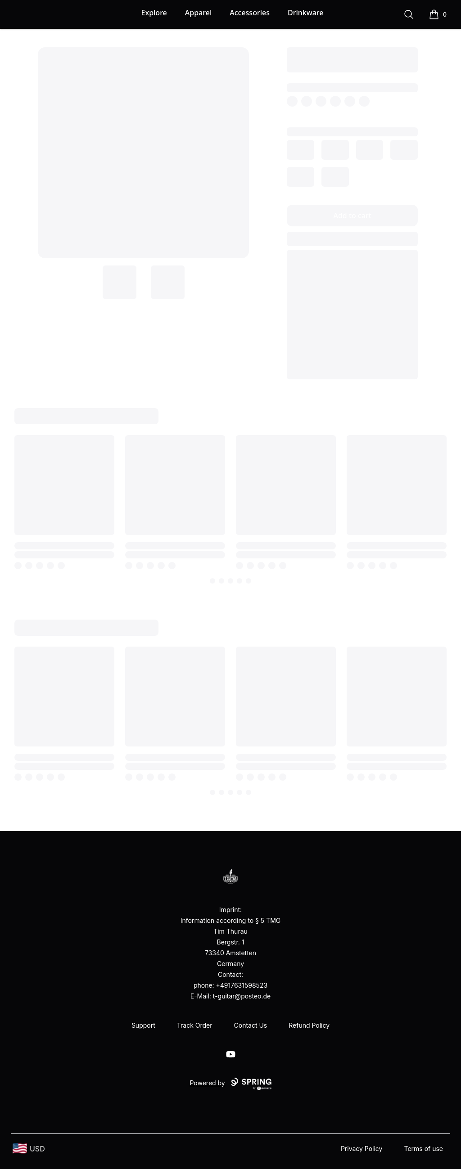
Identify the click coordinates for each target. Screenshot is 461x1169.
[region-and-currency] (29, 1148)
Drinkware (305, 13)
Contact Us (250, 1025)
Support (143, 1025)
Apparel (198, 13)
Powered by (230, 1084)
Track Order (194, 1025)
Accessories (250, 13)
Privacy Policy (362, 1148)
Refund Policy (309, 1025)
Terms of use (423, 1148)
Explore (154, 13)
